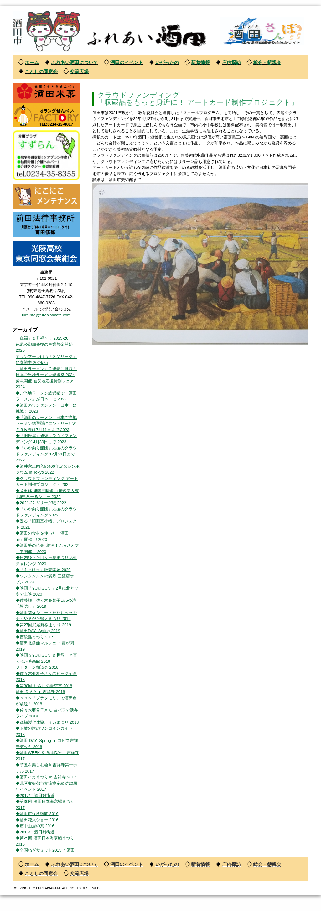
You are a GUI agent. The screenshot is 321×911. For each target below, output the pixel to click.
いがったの (167, 62)
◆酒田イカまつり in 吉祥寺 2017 (46, 777)
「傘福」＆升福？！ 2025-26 (42, 338)
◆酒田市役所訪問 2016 (37, 813)
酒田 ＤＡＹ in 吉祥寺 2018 (40, 691)
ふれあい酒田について (74, 62)
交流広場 (79, 71)
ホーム (32, 62)
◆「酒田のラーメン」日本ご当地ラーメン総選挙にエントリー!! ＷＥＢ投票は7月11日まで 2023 (46, 423)
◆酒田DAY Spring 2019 (38, 630)
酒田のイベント (126, 62)
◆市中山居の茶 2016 (35, 825)
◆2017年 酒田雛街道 (35, 795)
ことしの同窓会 (41, 71)
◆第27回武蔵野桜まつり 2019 (43, 624)
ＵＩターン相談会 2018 (37, 667)
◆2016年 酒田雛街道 (35, 832)
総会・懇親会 (267, 62)
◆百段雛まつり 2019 (35, 637)
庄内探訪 (231, 62)
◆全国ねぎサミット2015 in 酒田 (45, 850)
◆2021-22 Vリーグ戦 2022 (41, 503)
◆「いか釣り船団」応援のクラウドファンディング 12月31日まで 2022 (46, 453)
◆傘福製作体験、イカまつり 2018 (47, 722)
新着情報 (200, 62)
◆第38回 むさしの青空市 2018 (44, 685)
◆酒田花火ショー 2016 (37, 820)
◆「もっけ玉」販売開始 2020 (43, 569)
